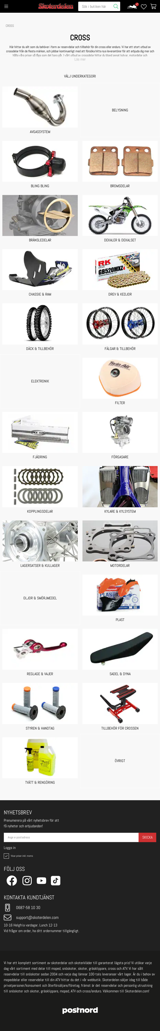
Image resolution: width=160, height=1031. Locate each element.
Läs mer (80, 59)
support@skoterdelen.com (31, 917)
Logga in (10, 848)
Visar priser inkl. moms (18, 856)
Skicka (147, 837)
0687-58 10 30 (22, 907)
